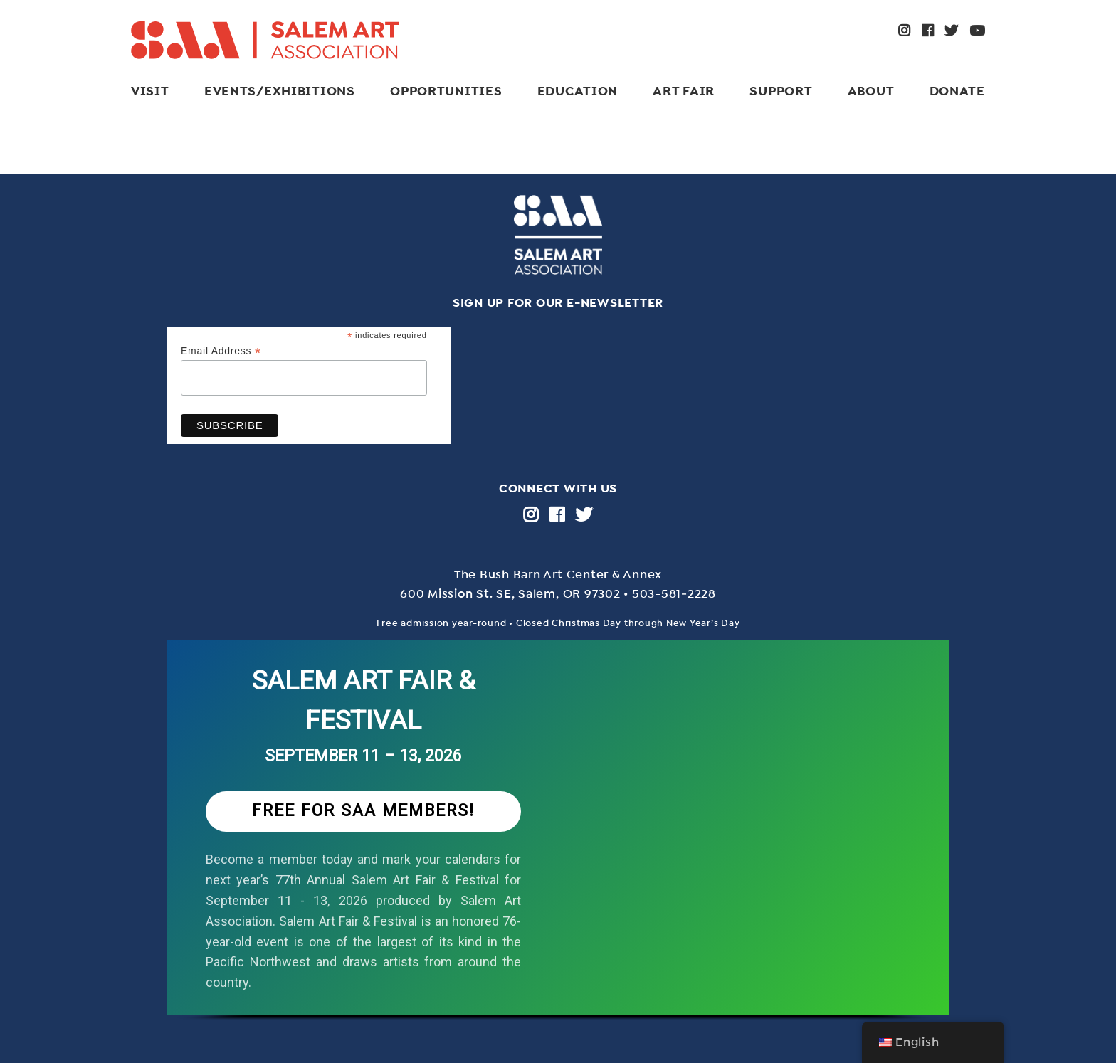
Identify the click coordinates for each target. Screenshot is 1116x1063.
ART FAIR (684, 91)
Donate (957, 91)
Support (780, 91)
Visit (150, 91)
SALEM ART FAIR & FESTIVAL (363, 700)
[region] (558, 844)
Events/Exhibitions (279, 91)
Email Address (221, 351)
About (871, 91)
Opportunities (446, 91)
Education (577, 91)
